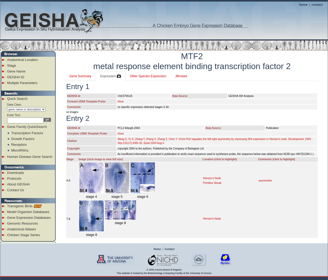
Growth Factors (22, 139)
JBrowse (181, 76)
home (303, 5)
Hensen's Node (212, 178)
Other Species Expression (148, 76)
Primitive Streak (212, 183)
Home (157, 249)
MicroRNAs (19, 150)
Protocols (14, 178)
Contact (169, 249)
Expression (110, 76)
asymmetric (265, 180)
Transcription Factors (27, 133)
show (121, 101)
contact (317, 5)
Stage (11, 66)
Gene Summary (80, 76)
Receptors (19, 145)
